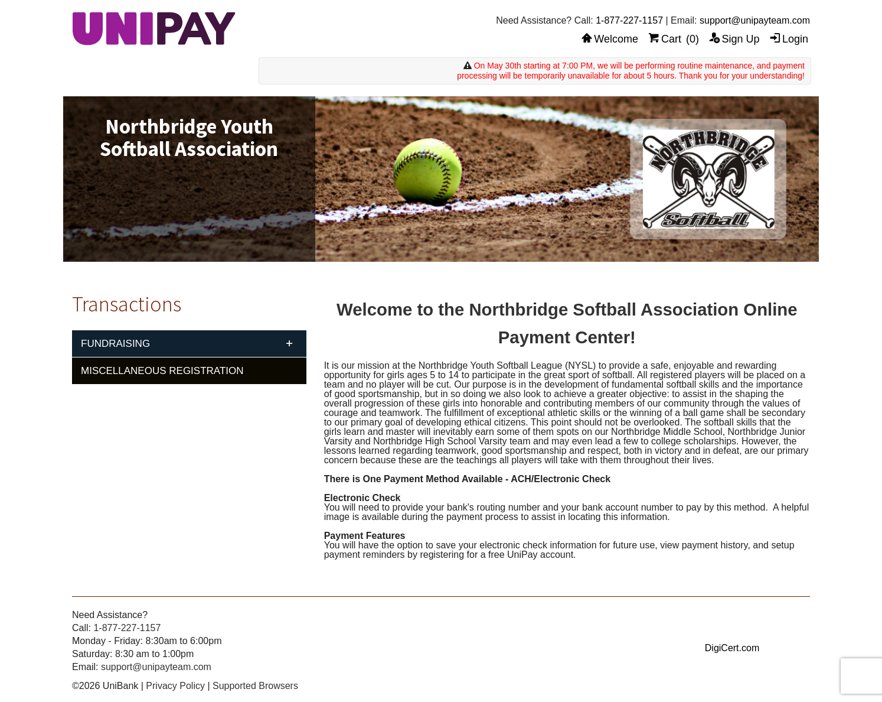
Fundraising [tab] (115, 343)
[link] (732, 626)
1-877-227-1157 (629, 20)
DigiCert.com (732, 648)
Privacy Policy (175, 686)
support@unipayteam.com (755, 20)
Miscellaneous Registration (162, 370)
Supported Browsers (255, 686)
